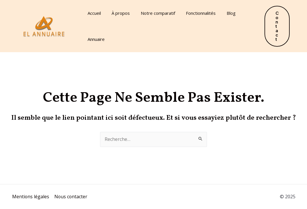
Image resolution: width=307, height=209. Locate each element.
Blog (221, 13)
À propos (117, 13)
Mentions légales (30, 196)
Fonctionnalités (193, 13)
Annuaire (94, 39)
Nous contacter (70, 196)
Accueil (93, 13)
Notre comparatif (152, 13)
